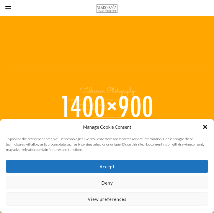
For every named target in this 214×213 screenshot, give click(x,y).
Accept (107, 166)
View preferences (107, 199)
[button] (205, 127)
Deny (107, 182)
